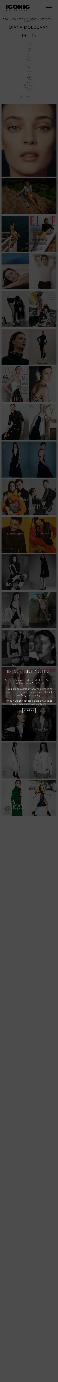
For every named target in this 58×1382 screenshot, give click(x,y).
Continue (29, 710)
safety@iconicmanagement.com (29, 704)
